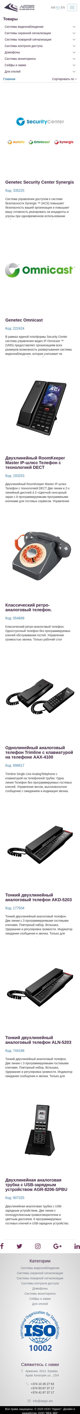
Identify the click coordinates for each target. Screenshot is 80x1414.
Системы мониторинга (20, 58)
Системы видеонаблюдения (24, 26)
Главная (9, 79)
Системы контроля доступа (24, 46)
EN (63, 7)
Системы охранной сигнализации (28, 33)
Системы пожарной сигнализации (28, 39)
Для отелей (12, 71)
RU (58, 7)
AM (53, 7)
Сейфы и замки (15, 65)
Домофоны (12, 52)
